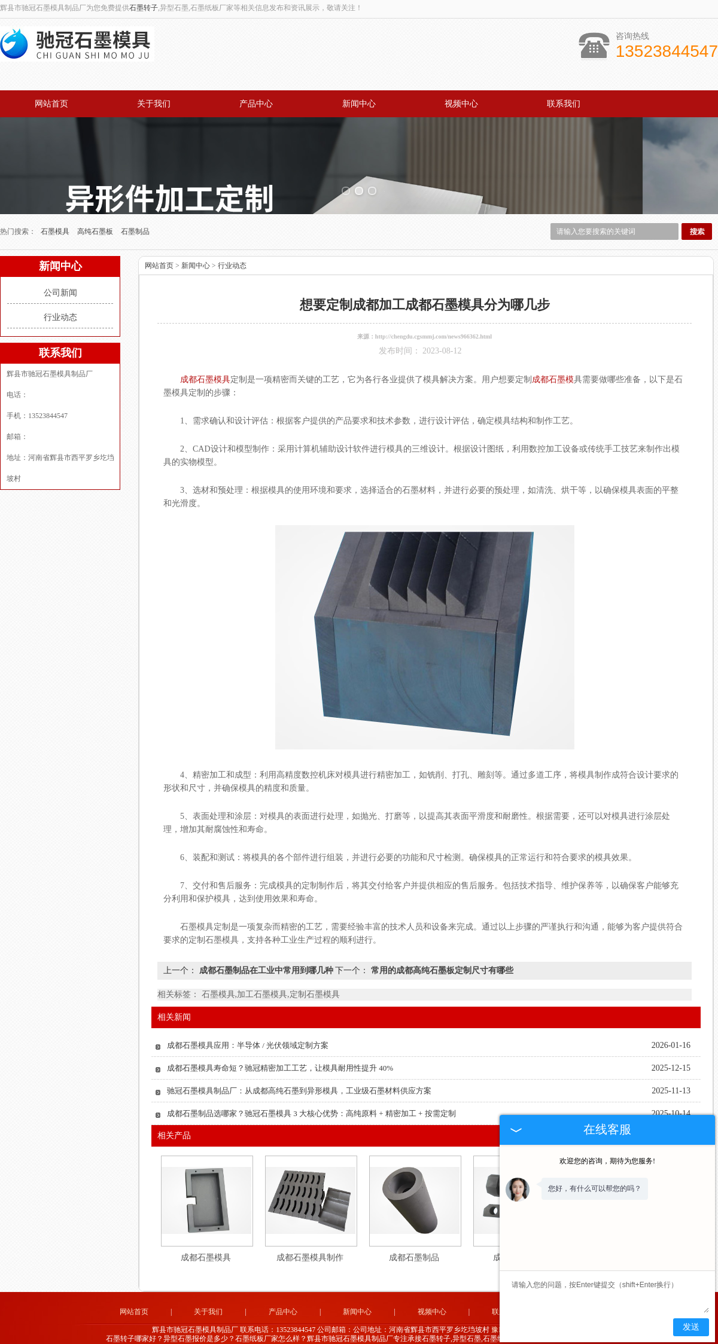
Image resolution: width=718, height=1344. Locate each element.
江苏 (358, 1329)
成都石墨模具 (206, 1240)
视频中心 (461, 103)
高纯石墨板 (96, 214)
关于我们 (154, 103)
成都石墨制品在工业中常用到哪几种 (266, 953)
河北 (407, 1329)
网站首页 (51, 103)
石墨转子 (143, 8)
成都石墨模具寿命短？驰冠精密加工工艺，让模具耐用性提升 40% (280, 1050)
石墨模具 (56, 214)
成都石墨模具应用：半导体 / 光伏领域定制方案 (247, 1027)
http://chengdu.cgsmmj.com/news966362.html (433, 319)
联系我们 (563, 103)
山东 (326, 1329)
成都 (391, 1329)
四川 (374, 1329)
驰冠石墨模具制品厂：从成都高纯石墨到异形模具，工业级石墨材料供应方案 (299, 1073)
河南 (439, 1329)
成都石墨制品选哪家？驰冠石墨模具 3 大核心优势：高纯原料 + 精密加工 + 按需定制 (311, 1096)
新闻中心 (359, 103)
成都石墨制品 (414, 1240)
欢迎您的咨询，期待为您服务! (607, 1161)
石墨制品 (135, 214)
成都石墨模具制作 (309, 1240)
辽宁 (423, 1329)
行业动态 (60, 299)
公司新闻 (60, 275)
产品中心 (256, 103)
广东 (342, 1329)
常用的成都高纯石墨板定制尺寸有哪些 (441, 953)
